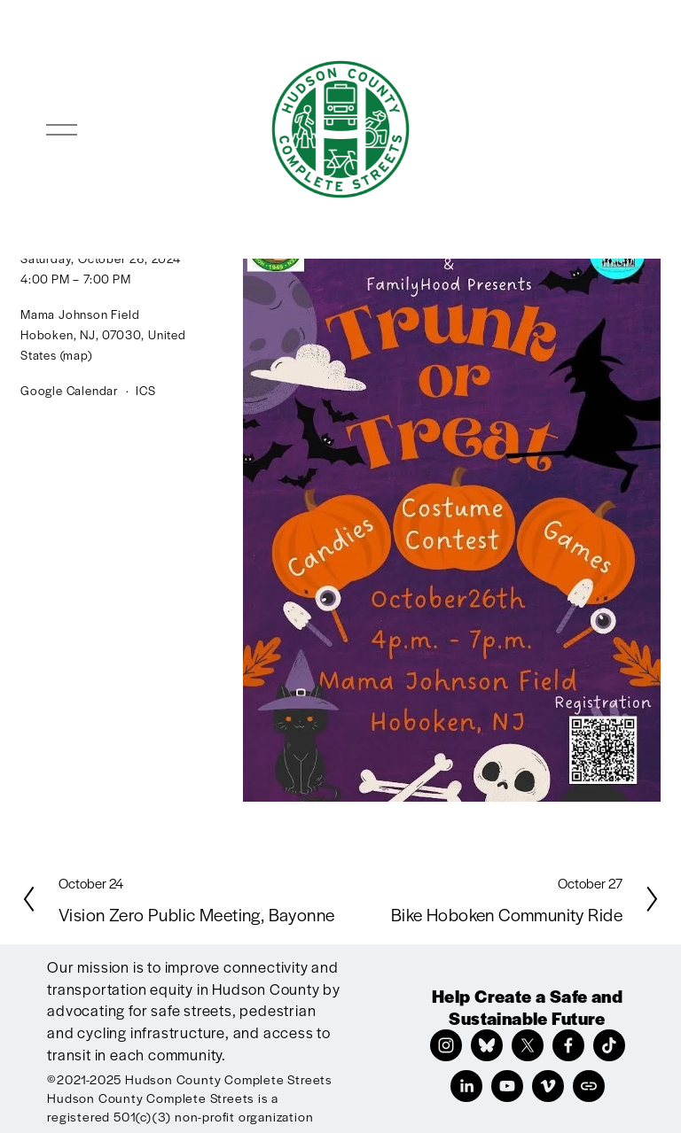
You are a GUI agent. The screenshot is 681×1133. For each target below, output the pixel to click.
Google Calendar (69, 390)
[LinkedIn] (466, 1086)
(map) (76, 354)
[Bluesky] (487, 1045)
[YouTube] (507, 1086)
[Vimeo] (548, 1086)
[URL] (589, 1086)
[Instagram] (446, 1045)
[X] (528, 1045)
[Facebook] (568, 1045)
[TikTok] (609, 1045)
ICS (145, 390)
